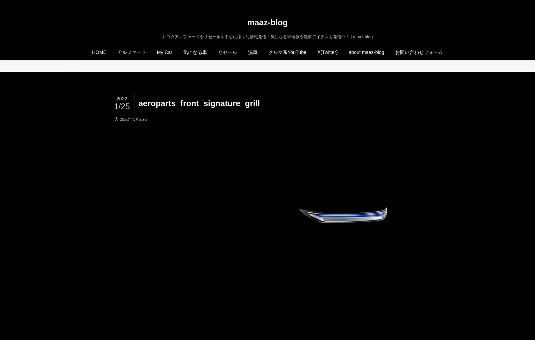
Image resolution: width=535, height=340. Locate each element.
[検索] (467, 4)
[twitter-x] (441, 4)
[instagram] (450, 4)
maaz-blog (267, 22)
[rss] (458, 4)
